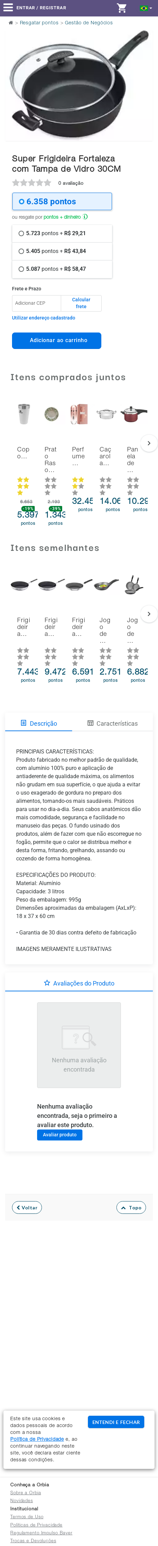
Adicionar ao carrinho (57, 340)
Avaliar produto (60, 1134)
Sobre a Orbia (25, 1493)
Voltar (26, 1207)
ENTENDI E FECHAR (116, 1422)
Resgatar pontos (39, 23)
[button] (146, 7)
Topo (131, 1207)
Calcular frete (81, 303)
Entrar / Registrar (41, 7)
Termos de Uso (26, 1517)
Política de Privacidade (37, 1439)
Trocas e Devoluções (33, 1541)
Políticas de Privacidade (36, 1525)
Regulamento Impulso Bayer (41, 1533)
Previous (14, 68)
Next (143, 68)
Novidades (21, 1501)
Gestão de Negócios (89, 23)
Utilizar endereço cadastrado (43, 318)
